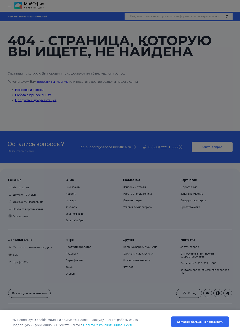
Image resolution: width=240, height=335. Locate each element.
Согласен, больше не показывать (200, 322)
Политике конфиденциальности (108, 325)
